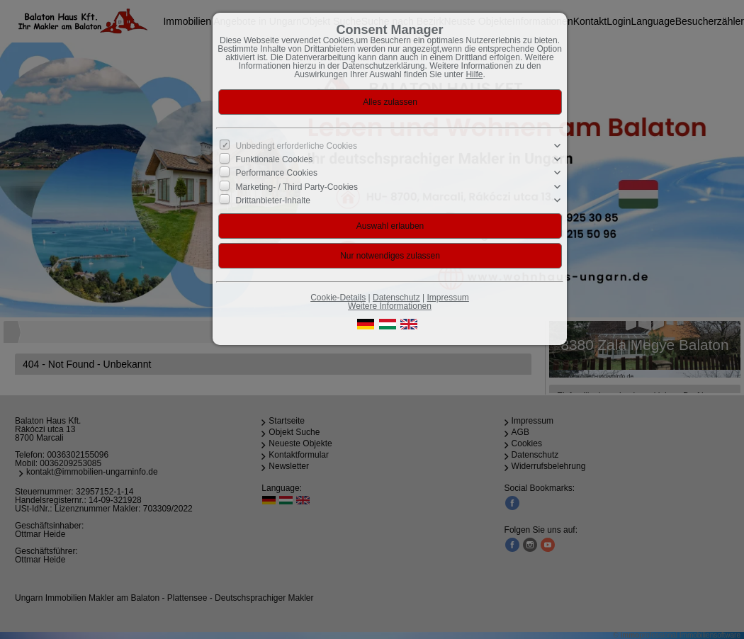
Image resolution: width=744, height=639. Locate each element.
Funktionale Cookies (274, 159)
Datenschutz (396, 297)
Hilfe (474, 74)
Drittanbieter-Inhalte (273, 200)
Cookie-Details (338, 297)
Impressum (447, 297)
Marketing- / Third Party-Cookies (297, 186)
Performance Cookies (276, 173)
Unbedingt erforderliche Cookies (296, 146)
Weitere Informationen (390, 306)
